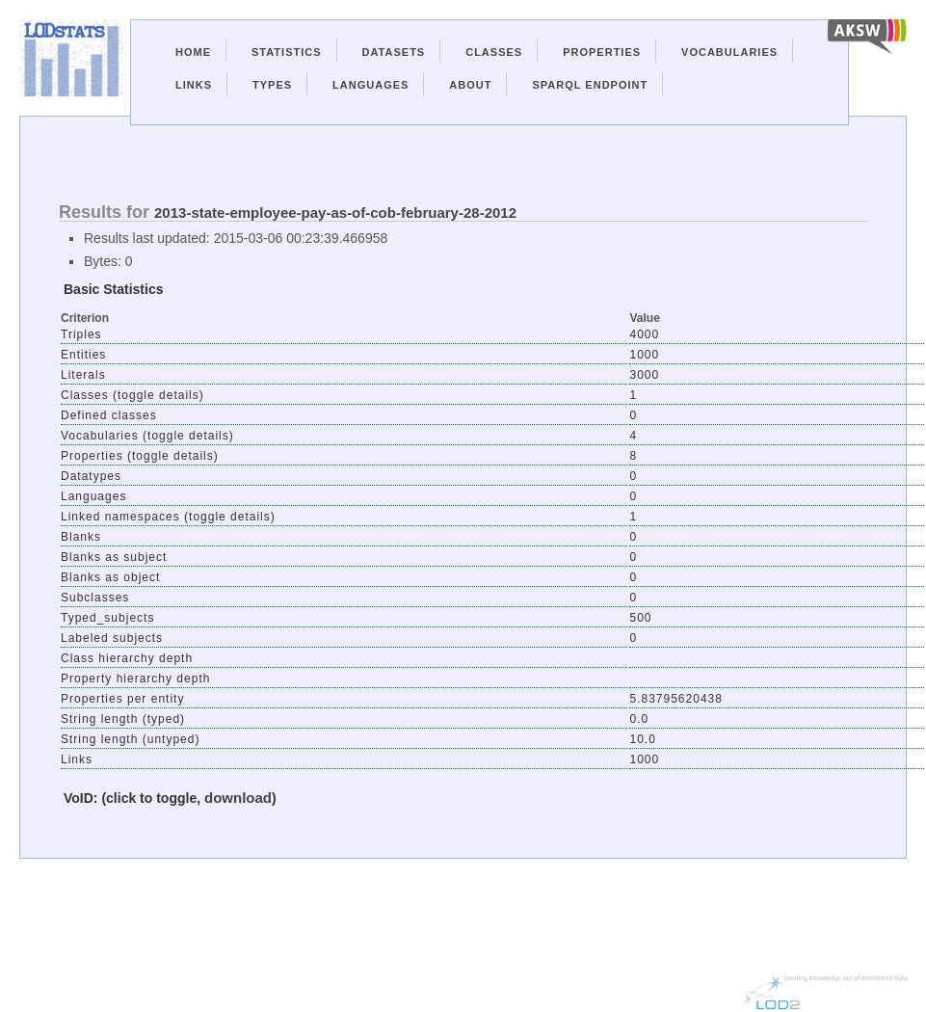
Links (193, 85)
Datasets (394, 52)
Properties (602, 52)
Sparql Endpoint (590, 85)
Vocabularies (729, 52)
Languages (370, 85)
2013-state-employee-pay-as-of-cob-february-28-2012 (335, 212)
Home (193, 52)
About (470, 85)
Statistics (286, 52)
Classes (493, 52)
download (238, 797)
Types (272, 85)
